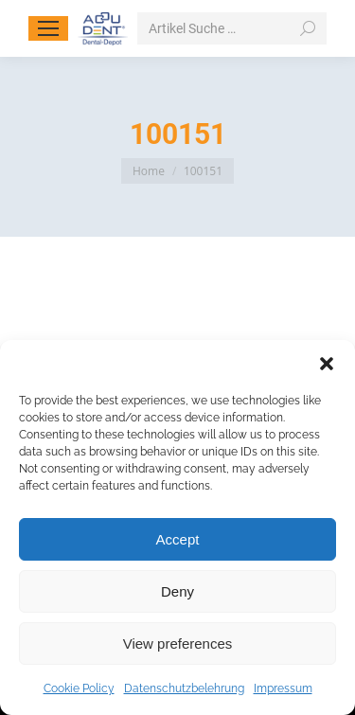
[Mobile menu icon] (48, 28)
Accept (178, 539)
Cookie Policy (79, 688)
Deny (177, 591)
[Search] (232, 28)
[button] (326, 363)
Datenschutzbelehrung (184, 688)
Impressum (283, 688)
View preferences (178, 643)
